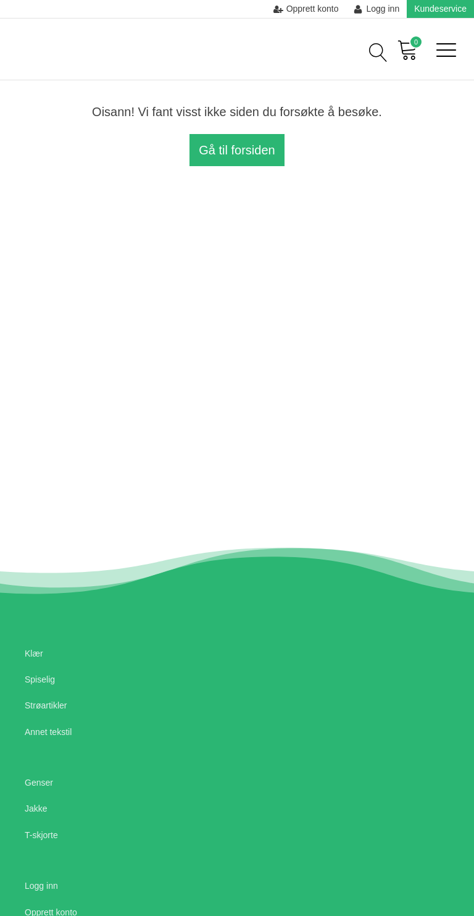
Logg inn (41, 886)
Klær (34, 653)
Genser (39, 783)
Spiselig (40, 679)
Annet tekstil (48, 732)
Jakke (36, 808)
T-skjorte (41, 835)
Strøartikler (46, 705)
